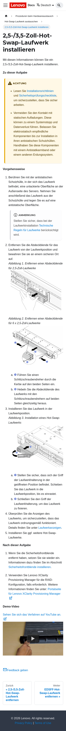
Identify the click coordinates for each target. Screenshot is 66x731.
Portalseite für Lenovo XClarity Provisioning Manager (34, 593)
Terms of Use (43, 723)
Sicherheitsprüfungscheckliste (37, 95)
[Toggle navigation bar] (5, 5)
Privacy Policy (23, 723)
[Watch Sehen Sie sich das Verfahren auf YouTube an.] (33, 639)
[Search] (59, 5)
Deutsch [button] (43, 5)
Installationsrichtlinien (40, 90)
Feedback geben (15, 670)
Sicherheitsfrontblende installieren (29, 567)
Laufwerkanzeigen (49, 527)
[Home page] (6, 16)
